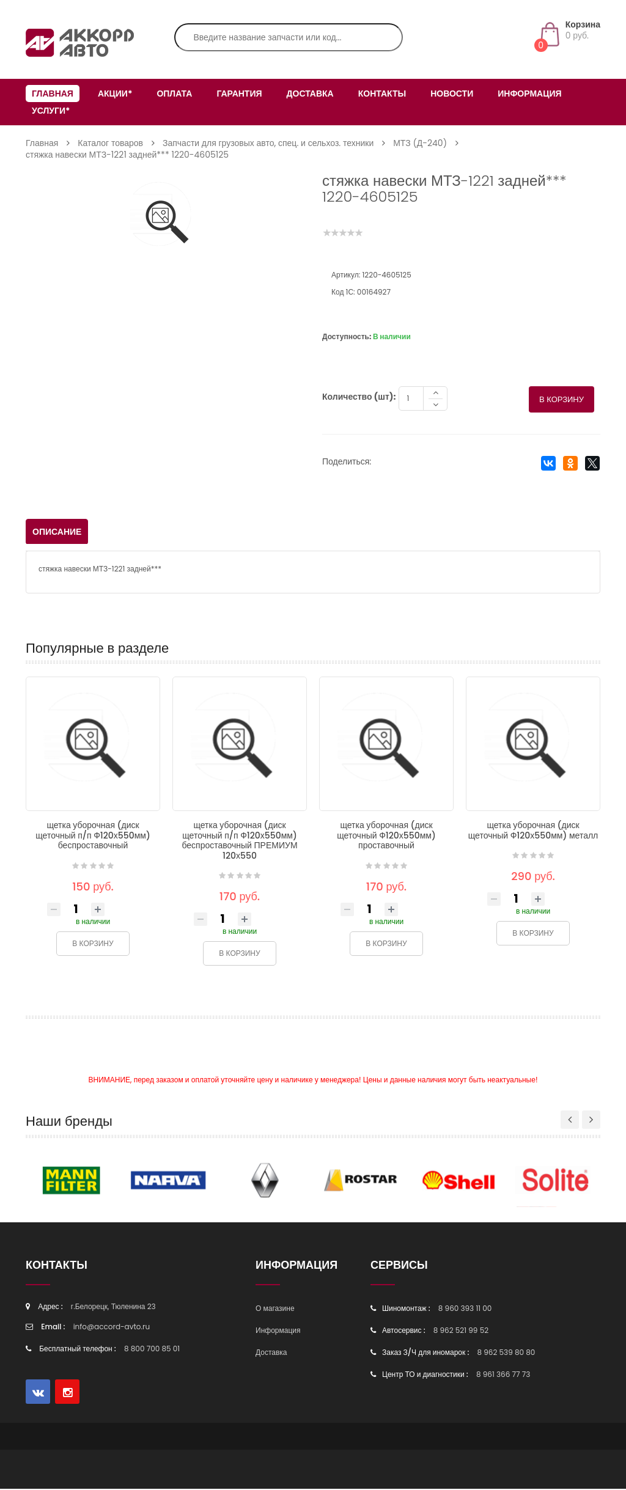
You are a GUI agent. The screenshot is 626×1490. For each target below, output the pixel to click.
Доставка (310, 93)
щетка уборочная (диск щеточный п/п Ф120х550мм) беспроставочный (92, 836)
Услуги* (51, 111)
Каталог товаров (110, 143)
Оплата (174, 93)
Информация (529, 93)
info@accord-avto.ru (111, 1328)
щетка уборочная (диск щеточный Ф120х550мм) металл (533, 831)
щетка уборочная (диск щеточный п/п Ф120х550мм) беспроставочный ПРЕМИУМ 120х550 (239, 841)
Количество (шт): (359, 397)
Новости (451, 93)
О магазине (275, 1309)
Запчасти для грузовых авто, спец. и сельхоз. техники (268, 143)
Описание (56, 533)
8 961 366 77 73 (503, 1375)
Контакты (382, 93)
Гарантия (239, 93)
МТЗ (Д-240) (420, 143)
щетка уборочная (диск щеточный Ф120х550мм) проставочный (386, 836)
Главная (52, 93)
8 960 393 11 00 (465, 1309)
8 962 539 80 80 (506, 1353)
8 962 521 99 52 (460, 1331)
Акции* (115, 93)
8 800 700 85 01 (152, 1350)
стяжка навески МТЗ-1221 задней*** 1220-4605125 (127, 155)
